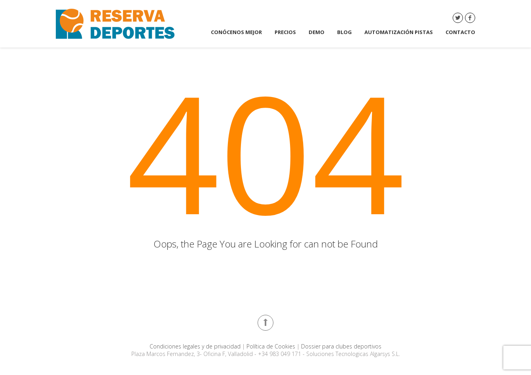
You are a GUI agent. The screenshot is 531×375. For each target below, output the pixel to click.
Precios (285, 32)
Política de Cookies (272, 346)
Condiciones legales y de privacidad (196, 346)
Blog (344, 32)
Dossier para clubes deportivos (341, 346)
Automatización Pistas (398, 32)
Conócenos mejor (236, 32)
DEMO (316, 32)
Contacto (460, 32)
